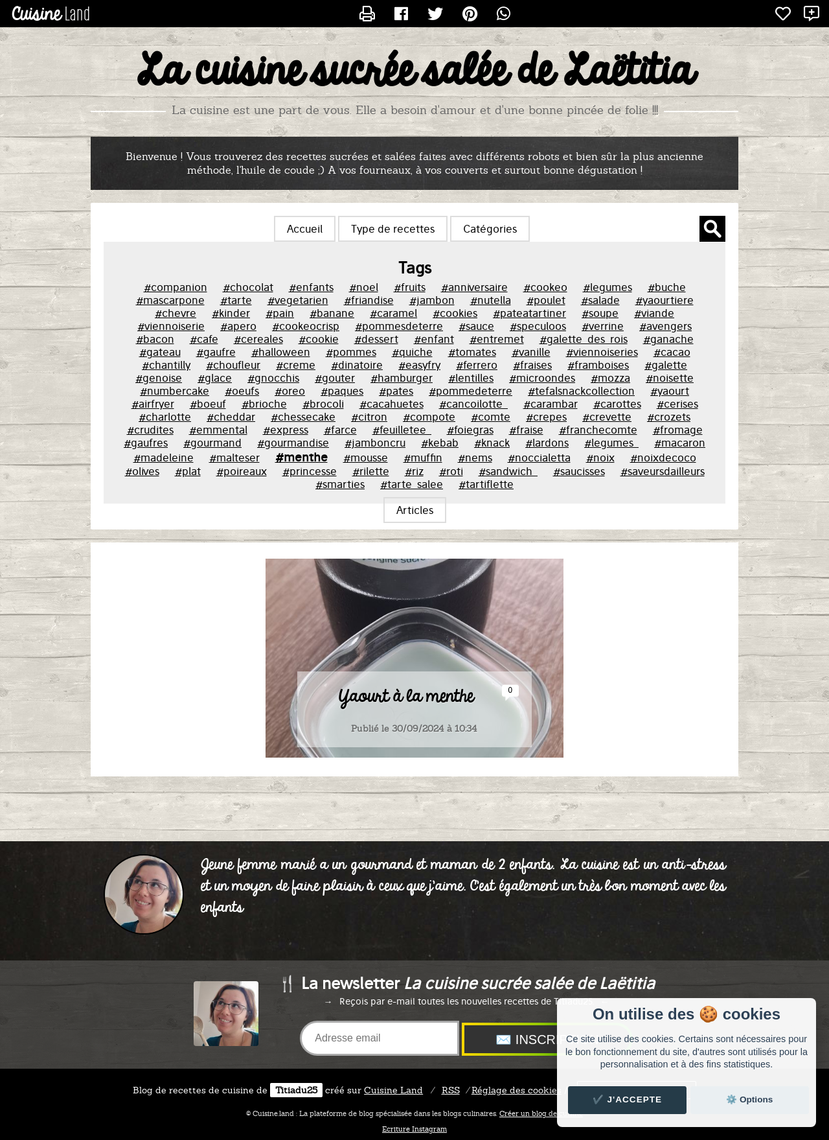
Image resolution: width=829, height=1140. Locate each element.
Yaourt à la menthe (406, 698)
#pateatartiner (529, 313)
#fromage (678, 429)
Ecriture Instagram (414, 1129)
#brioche (264, 403)
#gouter (335, 377)
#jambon (432, 300)
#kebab (440, 442)
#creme (295, 364)
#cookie (319, 338)
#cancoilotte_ (473, 403)
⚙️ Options (749, 1099)
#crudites (150, 429)
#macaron (679, 442)
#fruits (410, 287)
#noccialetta (539, 457)
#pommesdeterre (399, 326)
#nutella (490, 300)
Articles (414, 510)
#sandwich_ (508, 471)
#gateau (160, 351)
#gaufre (216, 351)
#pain (280, 313)
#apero (238, 326)
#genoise (158, 377)
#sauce (476, 326)
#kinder (231, 313)
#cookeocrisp (305, 326)
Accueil (305, 228)
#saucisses (579, 471)
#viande (654, 313)
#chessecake (303, 416)
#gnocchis (273, 377)
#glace (215, 377)
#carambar (550, 403)
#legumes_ (611, 442)
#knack (492, 442)
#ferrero (476, 364)
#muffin (422, 457)
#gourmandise (293, 442)
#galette (665, 364)
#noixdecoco (663, 457)
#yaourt (669, 390)
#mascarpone (170, 300)
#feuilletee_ (401, 429)
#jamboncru (375, 442)
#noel (363, 287)
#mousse (365, 457)
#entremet (497, 338)
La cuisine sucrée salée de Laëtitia (415, 71)
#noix (600, 457)
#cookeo (545, 287)
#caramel (393, 313)
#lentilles (471, 377)
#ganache (668, 338)
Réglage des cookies (516, 1090)
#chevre (175, 313)
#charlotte (165, 416)
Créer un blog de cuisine (541, 1113)
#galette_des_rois (583, 338)
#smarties (340, 484)
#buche (667, 287)
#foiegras (470, 429)
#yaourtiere (664, 300)
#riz (414, 471)
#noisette (670, 377)
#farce (340, 429)
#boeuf (208, 403)
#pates (396, 390)
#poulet (546, 300)
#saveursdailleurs (662, 471)
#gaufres (146, 442)
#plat (188, 471)
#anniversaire (474, 287)
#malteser (234, 457)
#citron (369, 416)
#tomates (472, 351)
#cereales (258, 338)
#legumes (607, 287)
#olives (142, 471)
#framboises (598, 364)
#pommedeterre (470, 390)
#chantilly (166, 364)
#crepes (546, 416)
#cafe (204, 338)
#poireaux (241, 471)
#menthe (301, 457)
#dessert (376, 338)
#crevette (606, 416)
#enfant (434, 338)
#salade (600, 300)
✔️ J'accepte (628, 1099)
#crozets (668, 416)
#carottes (617, 403)
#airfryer (152, 403)
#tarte (236, 300)
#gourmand (212, 442)
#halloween (280, 351)
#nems (475, 457)
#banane (332, 313)
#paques (342, 390)
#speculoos (538, 326)
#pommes (351, 351)
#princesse (309, 471)
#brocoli (323, 403)
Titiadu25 (296, 1090)
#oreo (290, 390)
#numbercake (174, 390)
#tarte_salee (411, 484)
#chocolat (248, 287)
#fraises (532, 364)
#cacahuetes (391, 403)
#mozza (610, 377)
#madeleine (163, 457)
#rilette (370, 471)
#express (285, 429)
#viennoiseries (602, 351)
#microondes (542, 377)
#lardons (547, 442)
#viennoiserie (171, 326)
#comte (490, 416)
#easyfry (419, 364)
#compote (429, 416)
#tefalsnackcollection (581, 390)
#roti (451, 471)
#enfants (311, 287)
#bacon (155, 338)
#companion (175, 287)
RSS (451, 1090)
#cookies (455, 313)
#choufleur (233, 364)
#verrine (603, 326)
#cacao (671, 351)
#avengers (665, 326)
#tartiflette (486, 484)
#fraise (526, 429)
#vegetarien (297, 300)
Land (393, 1090)
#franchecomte (598, 429)
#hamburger (401, 377)
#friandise (369, 300)
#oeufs (242, 390)
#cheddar (231, 416)
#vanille (531, 351)
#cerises (677, 403)
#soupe (600, 313)
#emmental (218, 429)
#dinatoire (357, 364)
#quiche (412, 351)
